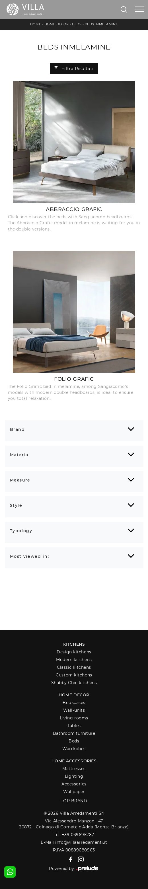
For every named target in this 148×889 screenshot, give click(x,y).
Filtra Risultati (73, 68)
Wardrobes (74, 748)
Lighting (74, 776)
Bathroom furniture (74, 733)
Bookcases (74, 702)
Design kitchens (74, 652)
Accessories (74, 784)
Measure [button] (20, 480)
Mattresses (74, 768)
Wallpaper (74, 791)
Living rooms (74, 718)
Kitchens (74, 644)
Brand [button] (17, 429)
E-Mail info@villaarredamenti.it (74, 842)
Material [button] (20, 454)
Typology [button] (21, 530)
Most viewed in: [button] (29, 556)
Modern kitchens (74, 659)
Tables (74, 725)
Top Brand (74, 800)
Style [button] (16, 505)
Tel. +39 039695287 (74, 834)
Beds (76, 24)
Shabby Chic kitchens (74, 682)
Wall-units (74, 710)
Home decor (74, 694)
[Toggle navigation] (139, 9)
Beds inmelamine (101, 24)
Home (35, 24)
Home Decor (56, 24)
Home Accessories (74, 761)
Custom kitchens (74, 675)
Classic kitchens (74, 667)
